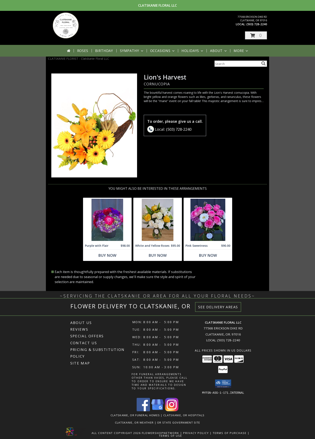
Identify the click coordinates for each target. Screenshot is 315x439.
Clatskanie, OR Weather (134, 422)
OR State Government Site (178, 422)
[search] (263, 63)
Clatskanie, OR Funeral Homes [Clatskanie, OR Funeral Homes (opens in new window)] (135, 415)
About (219, 50)
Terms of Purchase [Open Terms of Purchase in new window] (230, 433)
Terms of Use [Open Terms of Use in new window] (170, 435)
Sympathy (132, 50)
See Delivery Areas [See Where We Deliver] (218, 307)
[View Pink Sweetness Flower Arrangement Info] (208, 220)
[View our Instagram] (171, 410)
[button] (256, 35)
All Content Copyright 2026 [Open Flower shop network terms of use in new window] (116, 433)
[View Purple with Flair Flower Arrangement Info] (107, 220)
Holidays (192, 50)
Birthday (104, 50)
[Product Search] (237, 64)
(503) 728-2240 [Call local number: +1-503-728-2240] (256, 24)
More (241, 50)
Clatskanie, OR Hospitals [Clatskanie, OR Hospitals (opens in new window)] (183, 415)
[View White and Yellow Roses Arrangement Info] (158, 220)
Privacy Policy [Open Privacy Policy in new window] (196, 433)
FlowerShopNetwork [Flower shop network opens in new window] (160, 433)
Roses (82, 50)
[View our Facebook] (143, 410)
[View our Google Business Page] (157, 410)
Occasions (162, 50)
